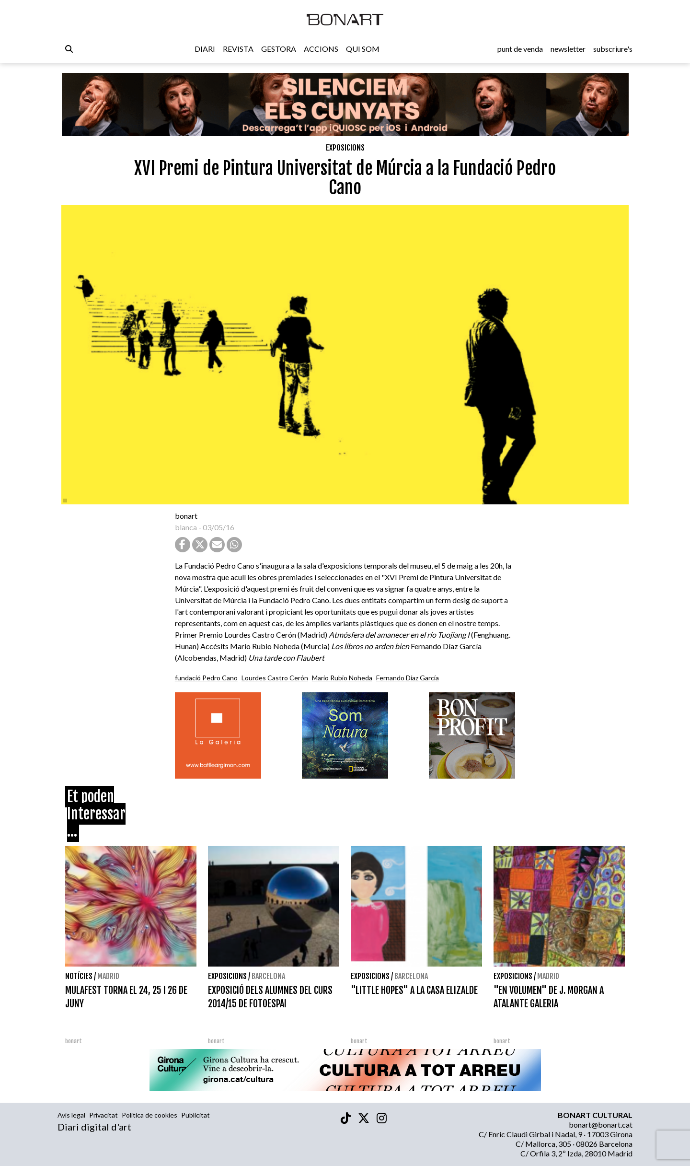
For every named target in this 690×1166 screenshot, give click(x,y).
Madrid (108, 976)
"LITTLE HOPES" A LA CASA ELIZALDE (414, 990)
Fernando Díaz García (407, 678)
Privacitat (103, 1115)
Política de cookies (149, 1115)
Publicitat (195, 1115)
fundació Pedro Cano (206, 678)
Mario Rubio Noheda (342, 678)
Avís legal (71, 1115)
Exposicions (345, 147)
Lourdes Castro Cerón (275, 678)
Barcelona (268, 976)
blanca (186, 527)
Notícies (78, 976)
